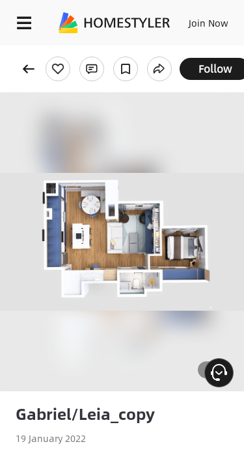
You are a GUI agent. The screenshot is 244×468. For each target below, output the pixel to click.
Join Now (208, 23)
